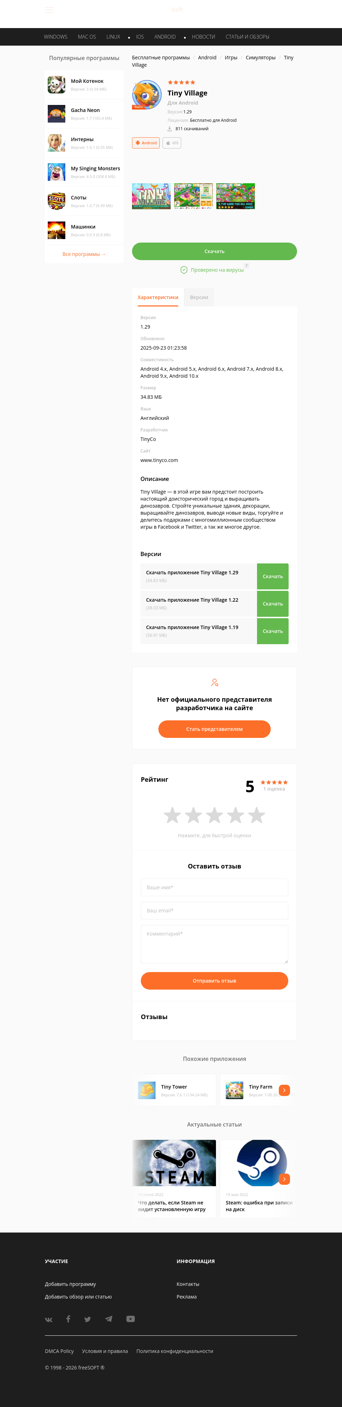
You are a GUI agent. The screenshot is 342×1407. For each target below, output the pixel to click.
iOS (172, 143)
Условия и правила (105, 1351)
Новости (203, 36)
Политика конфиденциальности (174, 1351)
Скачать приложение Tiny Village (192, 572)
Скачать (214, 251)
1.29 (179, 112)
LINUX (113, 36)
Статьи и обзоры (248, 36)
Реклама (187, 1296)
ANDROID (165, 36)
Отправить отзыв (214, 980)
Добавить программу (70, 1284)
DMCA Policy (59, 1351)
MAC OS (87, 36)
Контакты (188, 1284)
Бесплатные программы (161, 57)
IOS (140, 36)
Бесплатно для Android (213, 120)
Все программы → (84, 254)
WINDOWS (55, 36)
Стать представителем (214, 729)
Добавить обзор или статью (78, 1296)
